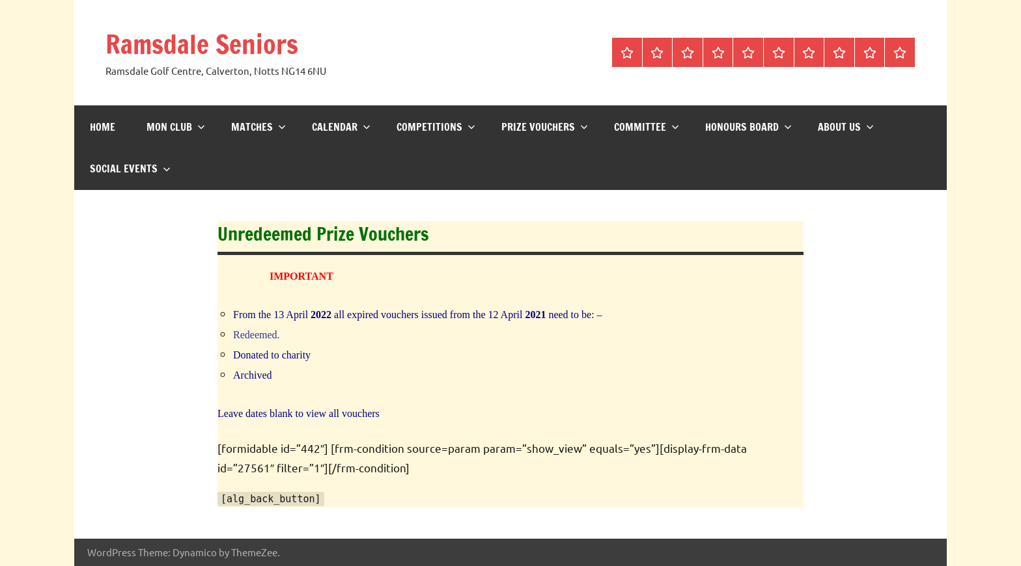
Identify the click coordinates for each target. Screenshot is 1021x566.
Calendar (341, 127)
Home (102, 127)
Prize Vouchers (544, 127)
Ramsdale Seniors (201, 43)
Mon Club (176, 127)
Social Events (130, 168)
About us (846, 127)
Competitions (436, 127)
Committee (646, 127)
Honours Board (748, 127)
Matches (258, 127)
